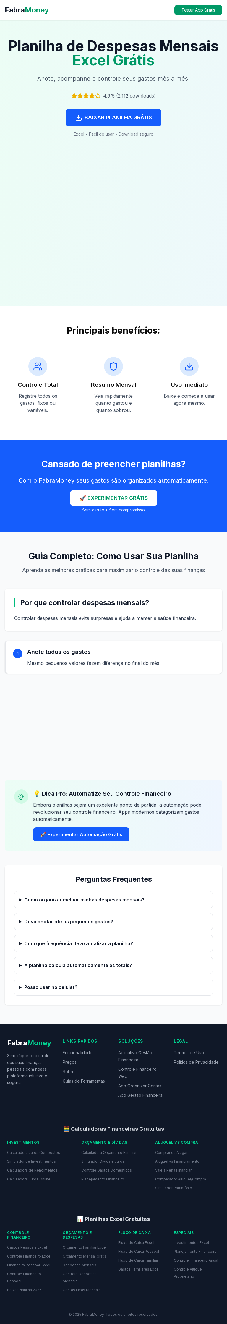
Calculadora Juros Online (29, 1179)
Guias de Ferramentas (84, 1080)
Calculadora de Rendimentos (32, 1170)
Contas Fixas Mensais (82, 1290)
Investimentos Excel (191, 1242)
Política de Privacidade (196, 1062)
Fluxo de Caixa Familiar (138, 1260)
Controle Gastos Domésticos (106, 1170)
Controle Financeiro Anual (196, 1260)
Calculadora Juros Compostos (33, 1152)
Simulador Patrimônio (173, 1188)
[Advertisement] (113, 231)
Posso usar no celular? (50, 987)
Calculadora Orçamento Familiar (109, 1152)
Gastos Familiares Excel (139, 1269)
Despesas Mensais (79, 1265)
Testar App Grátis (198, 9)
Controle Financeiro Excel (29, 1256)
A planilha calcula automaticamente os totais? (78, 965)
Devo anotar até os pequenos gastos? (68, 922)
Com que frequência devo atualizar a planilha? (78, 943)
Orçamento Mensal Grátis (85, 1256)
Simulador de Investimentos (31, 1161)
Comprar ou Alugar (171, 1152)
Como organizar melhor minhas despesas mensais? (84, 900)
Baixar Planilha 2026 (24, 1290)
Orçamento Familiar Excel (85, 1247)
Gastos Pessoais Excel (27, 1247)
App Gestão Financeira (140, 1095)
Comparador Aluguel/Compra (180, 1179)
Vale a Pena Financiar (173, 1170)
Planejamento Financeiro (102, 1179)
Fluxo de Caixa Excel (136, 1242)
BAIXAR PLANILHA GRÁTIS (113, 117)
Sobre (69, 1071)
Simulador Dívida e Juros (102, 1161)
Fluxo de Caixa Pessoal (138, 1251)
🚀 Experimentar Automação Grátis (81, 834)
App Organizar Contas (139, 1085)
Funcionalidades (79, 1052)
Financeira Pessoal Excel (28, 1265)
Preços (70, 1062)
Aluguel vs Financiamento (177, 1161)
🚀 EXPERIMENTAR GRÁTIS (114, 498)
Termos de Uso (189, 1052)
